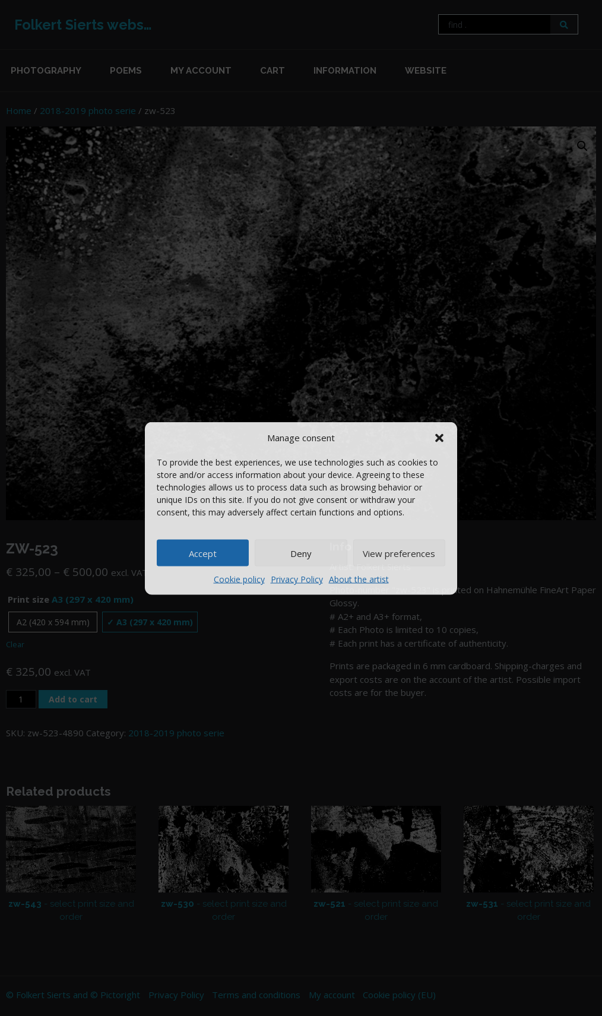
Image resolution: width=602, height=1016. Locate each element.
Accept (203, 553)
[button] (439, 437)
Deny (301, 553)
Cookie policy (239, 579)
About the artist (359, 579)
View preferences (399, 553)
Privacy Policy (297, 579)
